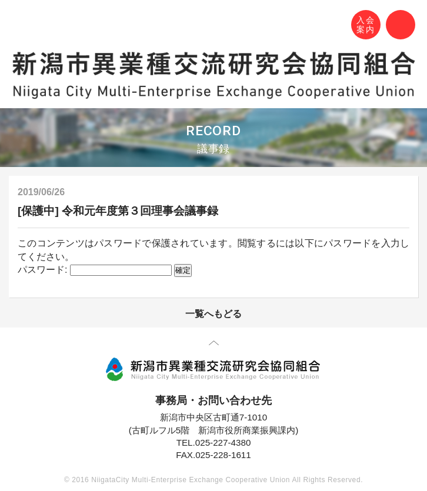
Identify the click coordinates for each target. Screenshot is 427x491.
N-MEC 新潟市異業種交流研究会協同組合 (22, 26)
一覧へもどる (213, 314)
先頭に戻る (214, 345)
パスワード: (95, 270)
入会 (366, 25)
